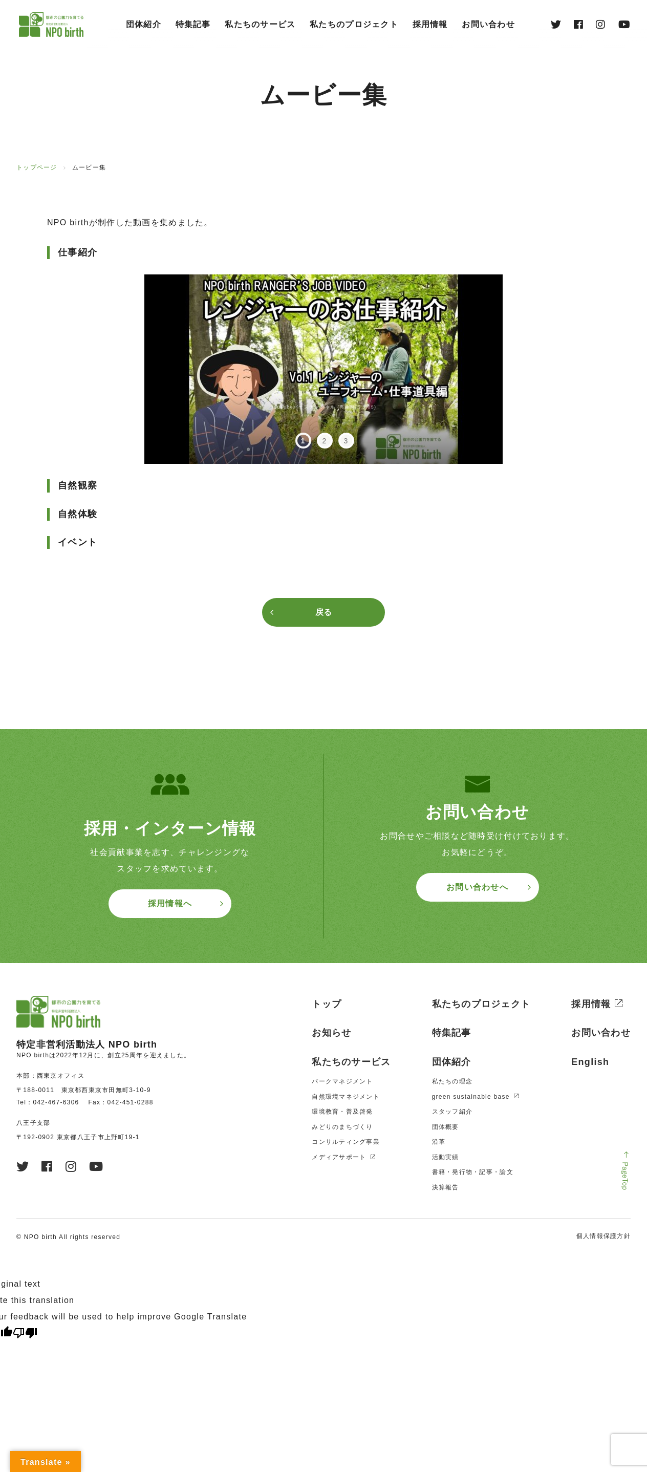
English (590, 1062)
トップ (326, 1004)
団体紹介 (143, 24)
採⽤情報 (430, 24)
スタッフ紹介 (452, 1111)
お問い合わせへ (477, 887)
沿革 (439, 1141)
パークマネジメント (342, 1081)
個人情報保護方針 (603, 1236)
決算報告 (445, 1187)
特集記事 (193, 24)
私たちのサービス (260, 24)
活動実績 (445, 1157)
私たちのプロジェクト (354, 24)
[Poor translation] (25, 1333)
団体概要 (445, 1126)
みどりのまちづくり (342, 1126)
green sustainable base (471, 1096)
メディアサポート (339, 1157)
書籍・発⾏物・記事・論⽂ (472, 1172)
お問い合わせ (488, 24)
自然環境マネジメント (346, 1096)
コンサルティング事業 (346, 1141)
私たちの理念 (452, 1081)
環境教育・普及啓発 (342, 1111)
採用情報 (591, 1004)
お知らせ (331, 1033)
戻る (323, 612)
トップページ (36, 167)
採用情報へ (170, 903)
